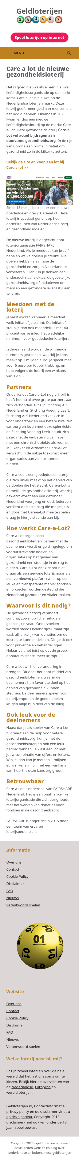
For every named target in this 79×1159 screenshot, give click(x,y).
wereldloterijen (19, 1092)
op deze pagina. (19, 1116)
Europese (43, 1086)
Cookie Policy (17, 876)
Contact (12, 869)
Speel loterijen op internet (39, 37)
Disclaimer (15, 883)
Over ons (13, 862)
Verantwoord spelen (23, 905)
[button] (69, 53)
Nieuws (12, 897)
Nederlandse (22, 1086)
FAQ (9, 890)
